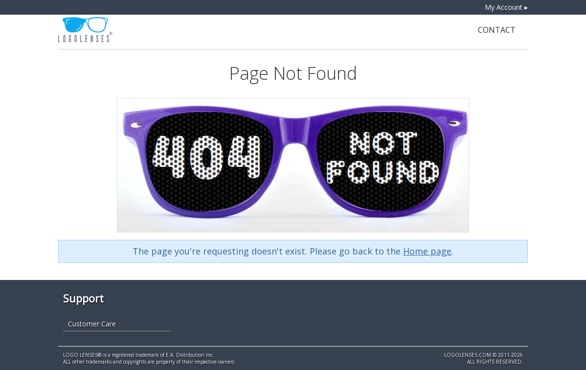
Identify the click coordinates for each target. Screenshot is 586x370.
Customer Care (92, 323)
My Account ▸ (506, 7)
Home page (427, 251)
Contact (497, 29)
